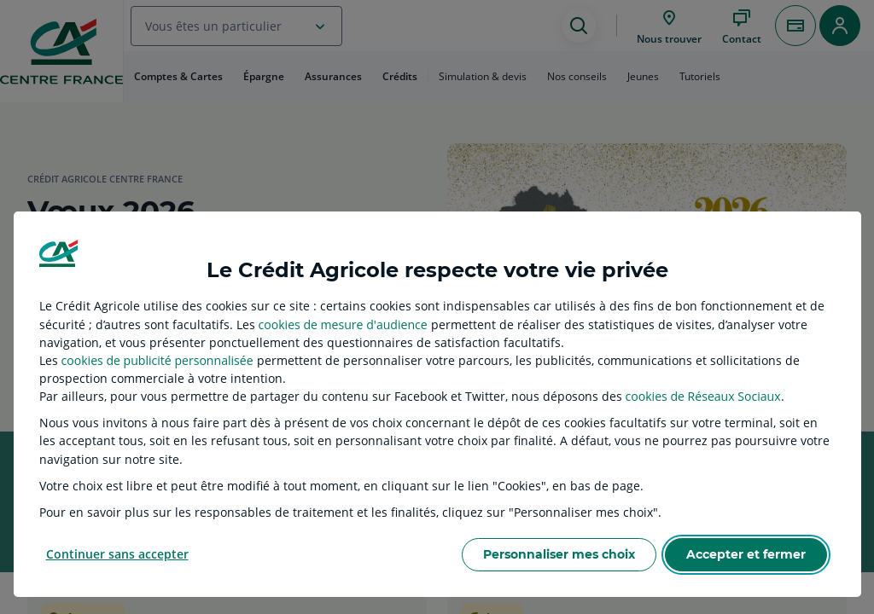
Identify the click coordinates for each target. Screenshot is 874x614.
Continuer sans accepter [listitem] (117, 554)
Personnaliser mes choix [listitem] (559, 554)
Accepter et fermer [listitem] (746, 554)
